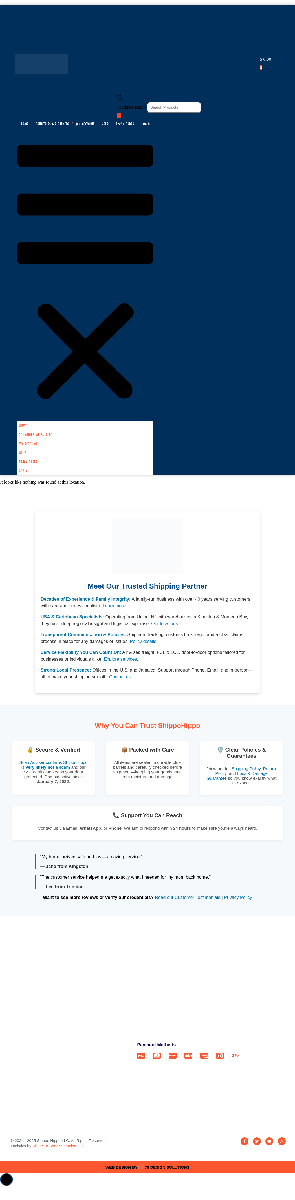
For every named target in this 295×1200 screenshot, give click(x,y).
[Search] (119, 115)
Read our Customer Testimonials (187, 897)
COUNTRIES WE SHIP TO (52, 123)
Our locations (164, 623)
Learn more (114, 606)
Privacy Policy (238, 897)
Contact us (120, 676)
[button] (85, 274)
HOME (24, 123)
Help (105, 123)
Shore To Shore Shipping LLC (58, 1146)
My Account (85, 123)
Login (145, 123)
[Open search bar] (120, 99)
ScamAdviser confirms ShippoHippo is (53, 765)
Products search (132, 107)
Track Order (125, 123)
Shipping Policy (246, 768)
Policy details (143, 641)
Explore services (120, 659)
